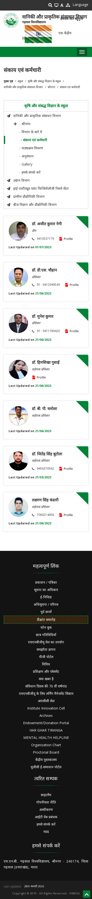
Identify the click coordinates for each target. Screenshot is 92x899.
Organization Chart (46, 745)
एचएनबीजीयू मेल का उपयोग (46, 642)
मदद (46, 831)
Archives (46, 715)
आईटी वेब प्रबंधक (46, 817)
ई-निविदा (46, 597)
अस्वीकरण (46, 809)
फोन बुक (46, 627)
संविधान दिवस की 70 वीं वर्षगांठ (46, 686)
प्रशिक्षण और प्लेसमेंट (46, 671)
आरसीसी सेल (46, 700)
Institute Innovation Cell (46, 708)
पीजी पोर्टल (46, 656)
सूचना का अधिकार (46, 589)
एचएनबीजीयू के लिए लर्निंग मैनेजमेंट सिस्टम (46, 693)
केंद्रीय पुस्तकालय (46, 759)
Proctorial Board (46, 752)
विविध (46, 664)
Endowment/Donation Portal (46, 723)
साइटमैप (46, 795)
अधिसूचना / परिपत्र (46, 604)
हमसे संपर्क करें (46, 824)
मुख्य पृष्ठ (8, 81)
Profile (68, 239)
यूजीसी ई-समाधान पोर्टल (46, 767)
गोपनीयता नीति (46, 802)
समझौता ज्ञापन (46, 649)
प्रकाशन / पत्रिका (46, 582)
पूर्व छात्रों (46, 611)
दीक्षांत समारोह (46, 619)
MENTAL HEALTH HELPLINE (46, 737)
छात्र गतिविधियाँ (46, 634)
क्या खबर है (46, 678)
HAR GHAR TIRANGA (46, 730)
